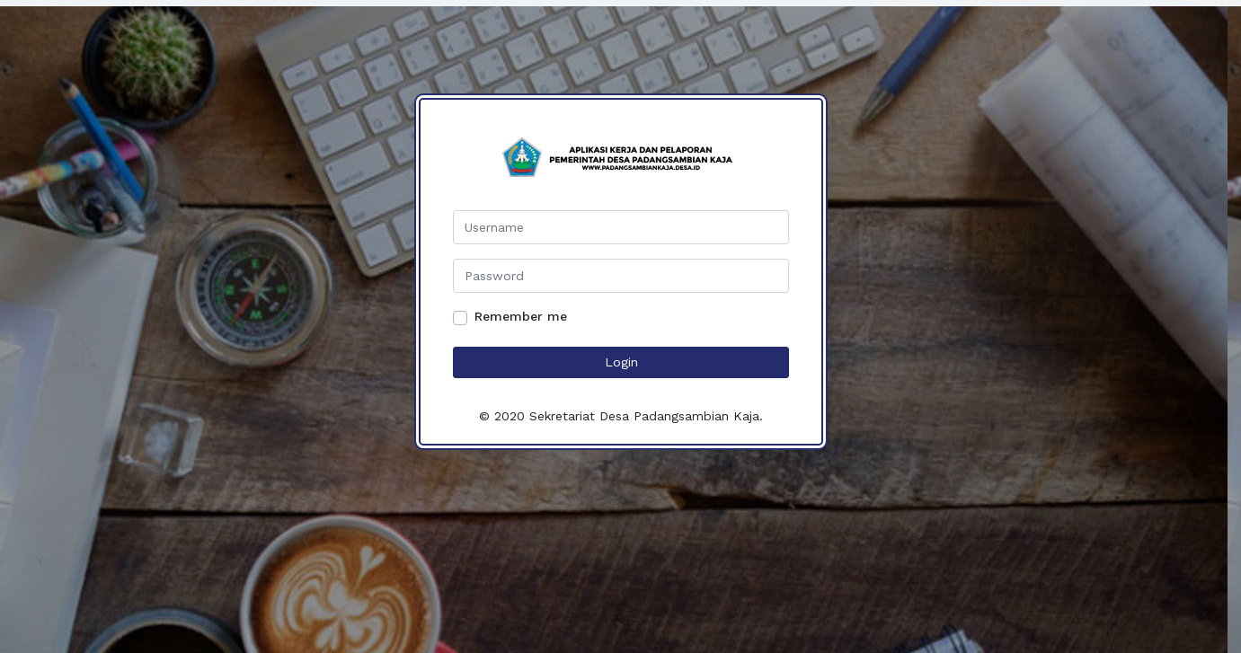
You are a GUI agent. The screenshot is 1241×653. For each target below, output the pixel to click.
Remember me (520, 316)
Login (620, 362)
